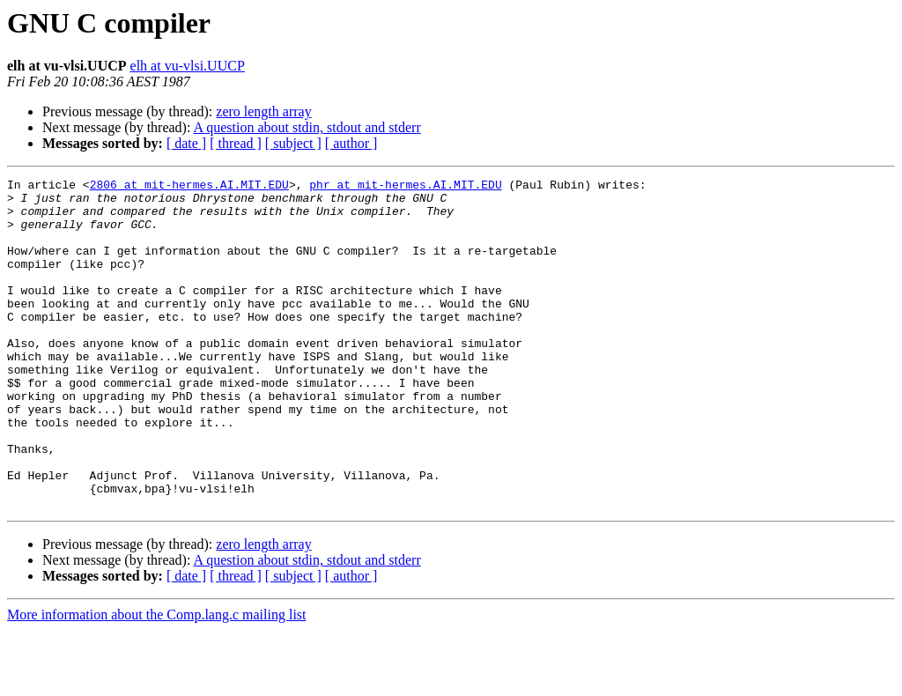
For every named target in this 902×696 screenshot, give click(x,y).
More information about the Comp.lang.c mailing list (157, 680)
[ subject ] (293, 143)
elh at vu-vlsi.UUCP (187, 65)
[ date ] (186, 143)
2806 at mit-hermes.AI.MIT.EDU (189, 187)
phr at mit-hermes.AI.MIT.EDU (405, 187)
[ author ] (351, 143)
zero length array (263, 111)
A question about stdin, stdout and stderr (307, 127)
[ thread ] (236, 143)
